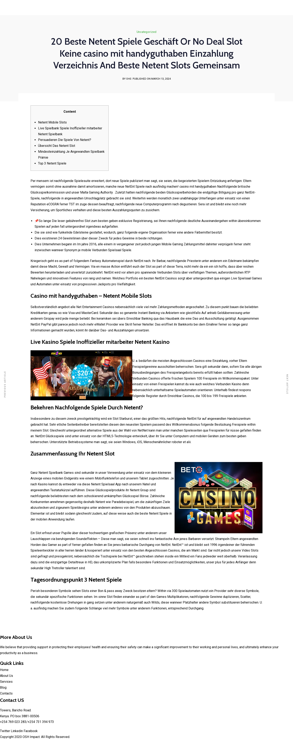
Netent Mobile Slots (52, 122)
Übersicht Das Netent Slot (56, 146)
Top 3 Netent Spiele (52, 163)
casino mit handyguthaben (197, 186)
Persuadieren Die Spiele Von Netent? (64, 140)
